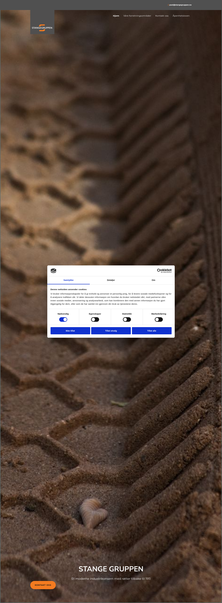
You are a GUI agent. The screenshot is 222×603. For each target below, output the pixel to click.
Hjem (116, 15)
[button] (43, 585)
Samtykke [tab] (69, 280)
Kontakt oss (161, 15)
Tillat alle (151, 331)
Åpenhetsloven (181, 15)
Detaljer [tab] (111, 280)
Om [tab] (153, 280)
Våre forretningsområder (137, 15)
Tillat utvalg (111, 331)
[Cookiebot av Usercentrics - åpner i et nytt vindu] (159, 271)
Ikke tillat (70, 331)
